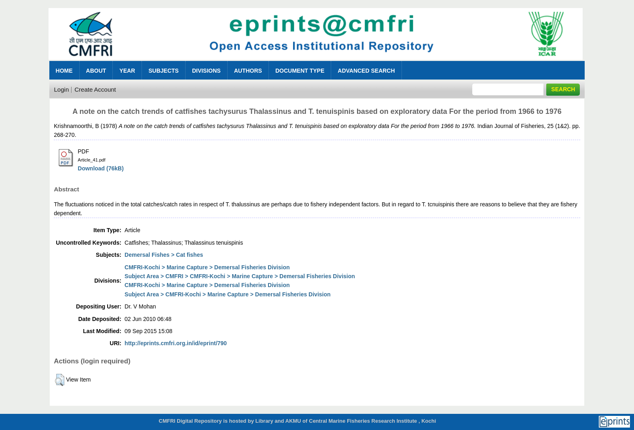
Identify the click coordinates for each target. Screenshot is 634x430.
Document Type (299, 70)
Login (61, 89)
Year (127, 70)
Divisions (206, 70)
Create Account (95, 89)
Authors (248, 70)
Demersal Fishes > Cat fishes (164, 255)
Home (64, 70)
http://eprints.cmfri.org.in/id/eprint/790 (176, 343)
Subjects (163, 70)
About (96, 70)
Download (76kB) (101, 168)
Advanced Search (366, 70)
